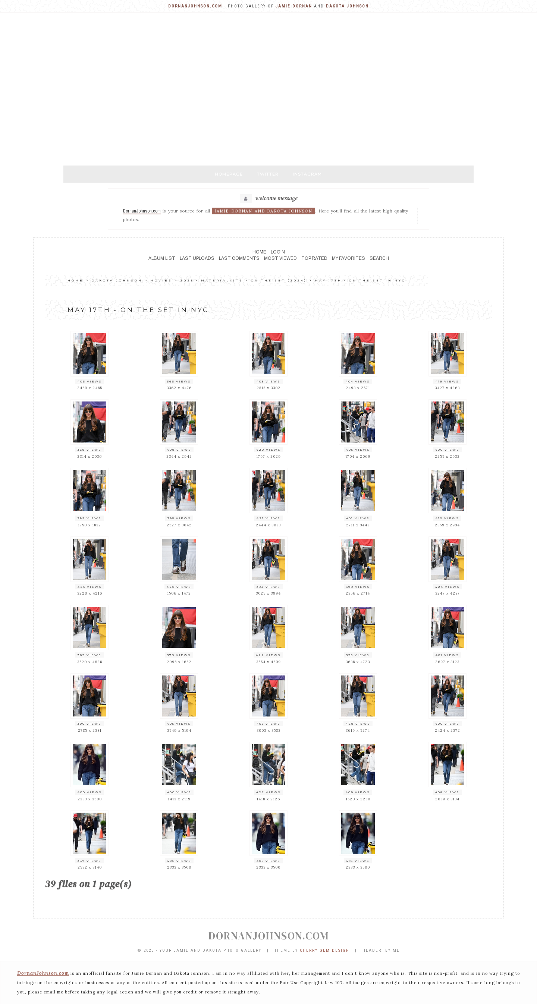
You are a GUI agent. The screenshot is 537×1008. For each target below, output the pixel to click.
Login (278, 252)
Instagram (307, 174)
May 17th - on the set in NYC (360, 280)
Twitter (268, 174)
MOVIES (161, 280)
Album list (161, 258)
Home (259, 252)
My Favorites (348, 258)
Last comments (239, 258)
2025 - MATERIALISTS (211, 280)
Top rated (314, 258)
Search (379, 258)
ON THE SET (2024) (279, 280)
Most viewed (280, 258)
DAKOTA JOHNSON (116, 280)
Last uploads (197, 258)
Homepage (229, 174)
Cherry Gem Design (324, 950)
